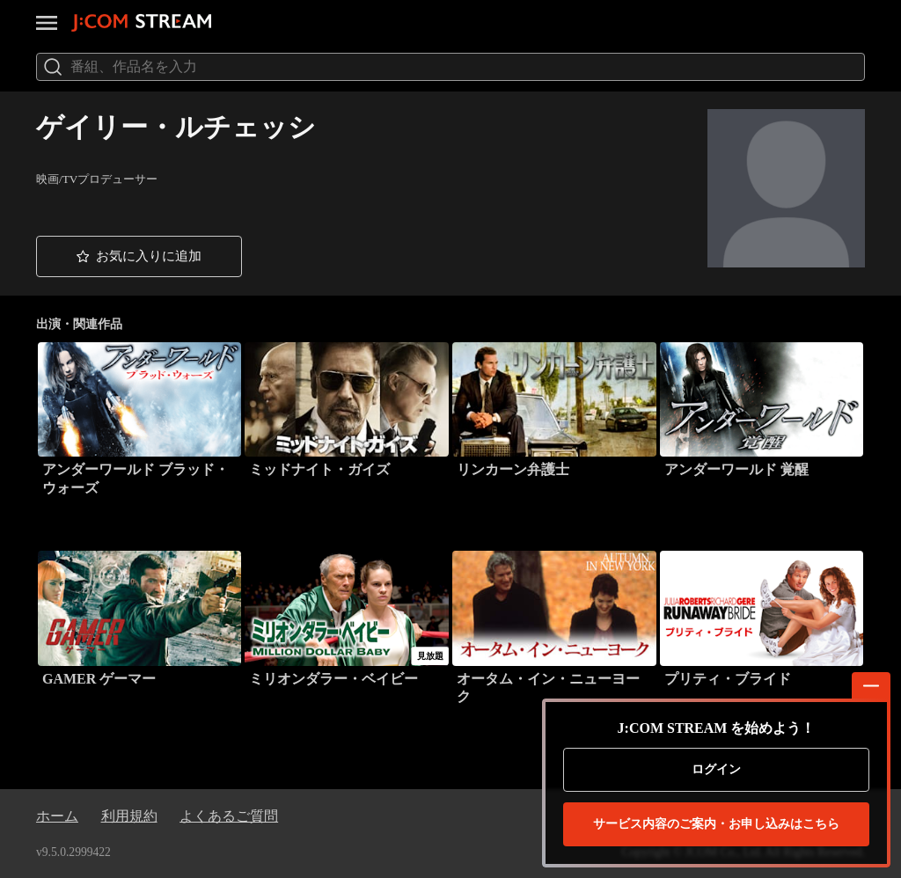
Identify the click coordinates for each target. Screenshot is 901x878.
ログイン (716, 769)
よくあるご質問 (228, 815)
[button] (139, 256)
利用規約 (129, 815)
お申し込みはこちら (716, 824)
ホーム (57, 815)
